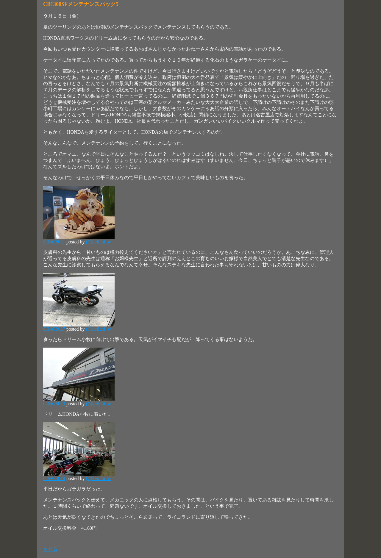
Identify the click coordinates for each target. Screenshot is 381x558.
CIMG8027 (54, 329)
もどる (50, 549)
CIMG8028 (54, 478)
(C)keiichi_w (98, 241)
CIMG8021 (54, 241)
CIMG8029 (54, 403)
